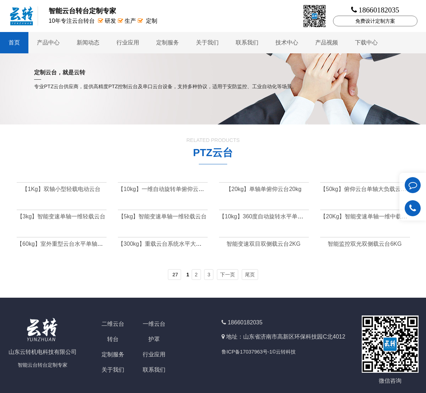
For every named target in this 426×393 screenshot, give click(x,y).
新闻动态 (88, 42)
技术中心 (286, 42)
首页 (14, 42)
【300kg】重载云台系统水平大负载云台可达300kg (181, 244)
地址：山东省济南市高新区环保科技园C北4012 (285, 337)
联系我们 (247, 42)
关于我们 (207, 42)
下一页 (227, 274)
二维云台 (113, 324)
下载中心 (366, 42)
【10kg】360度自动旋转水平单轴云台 (267, 216)
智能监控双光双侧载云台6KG (365, 244)
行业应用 (127, 42)
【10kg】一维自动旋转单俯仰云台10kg (167, 189)
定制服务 (167, 42)
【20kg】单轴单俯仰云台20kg (263, 189)
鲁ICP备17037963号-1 (247, 352)
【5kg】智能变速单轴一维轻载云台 (162, 216)
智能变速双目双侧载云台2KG (263, 244)
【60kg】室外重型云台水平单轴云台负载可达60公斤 (83, 244)
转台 (113, 339)
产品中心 (48, 42)
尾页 (250, 274)
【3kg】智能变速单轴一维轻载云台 (61, 216)
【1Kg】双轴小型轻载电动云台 (61, 189)
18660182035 (245, 322)
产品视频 (326, 42)
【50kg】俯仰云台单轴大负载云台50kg (369, 189)
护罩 (154, 339)
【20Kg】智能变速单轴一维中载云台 (366, 216)
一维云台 (154, 324)
